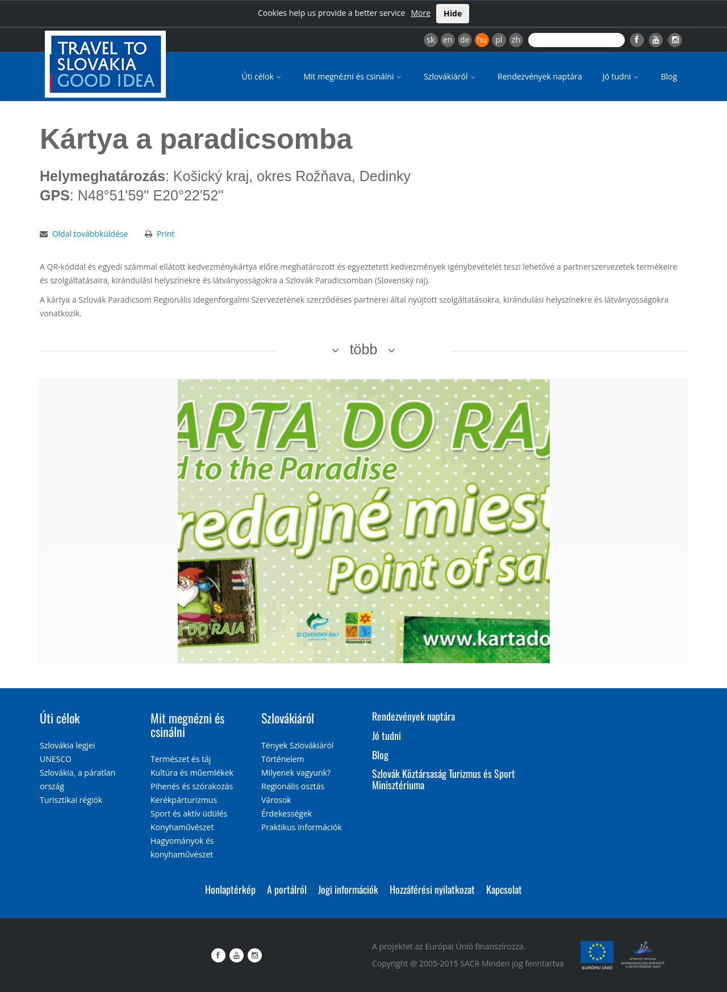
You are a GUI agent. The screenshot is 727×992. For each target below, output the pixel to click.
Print (165, 233)
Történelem (282, 759)
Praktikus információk (301, 827)
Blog (669, 76)
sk (430, 39)
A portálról (287, 889)
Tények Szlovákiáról (297, 745)
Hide (453, 13)
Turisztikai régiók (71, 799)
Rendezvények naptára (540, 76)
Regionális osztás (292, 786)
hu (482, 39)
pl (498, 39)
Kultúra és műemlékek (192, 772)
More (421, 12)
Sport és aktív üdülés (189, 813)
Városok (276, 799)
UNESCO (56, 759)
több (364, 349)
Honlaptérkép (230, 889)
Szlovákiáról (450, 76)
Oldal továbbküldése (90, 233)
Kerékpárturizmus (184, 799)
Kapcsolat (504, 889)
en (447, 39)
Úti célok (262, 76)
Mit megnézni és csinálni (353, 76)
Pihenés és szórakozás (192, 786)
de (464, 39)
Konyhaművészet (182, 827)
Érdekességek (286, 813)
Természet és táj (181, 759)
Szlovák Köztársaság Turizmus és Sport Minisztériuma (443, 779)
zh (516, 39)
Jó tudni (622, 76)
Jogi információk (348, 889)
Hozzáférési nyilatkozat (432, 889)
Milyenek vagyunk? (296, 772)
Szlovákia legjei (67, 745)
